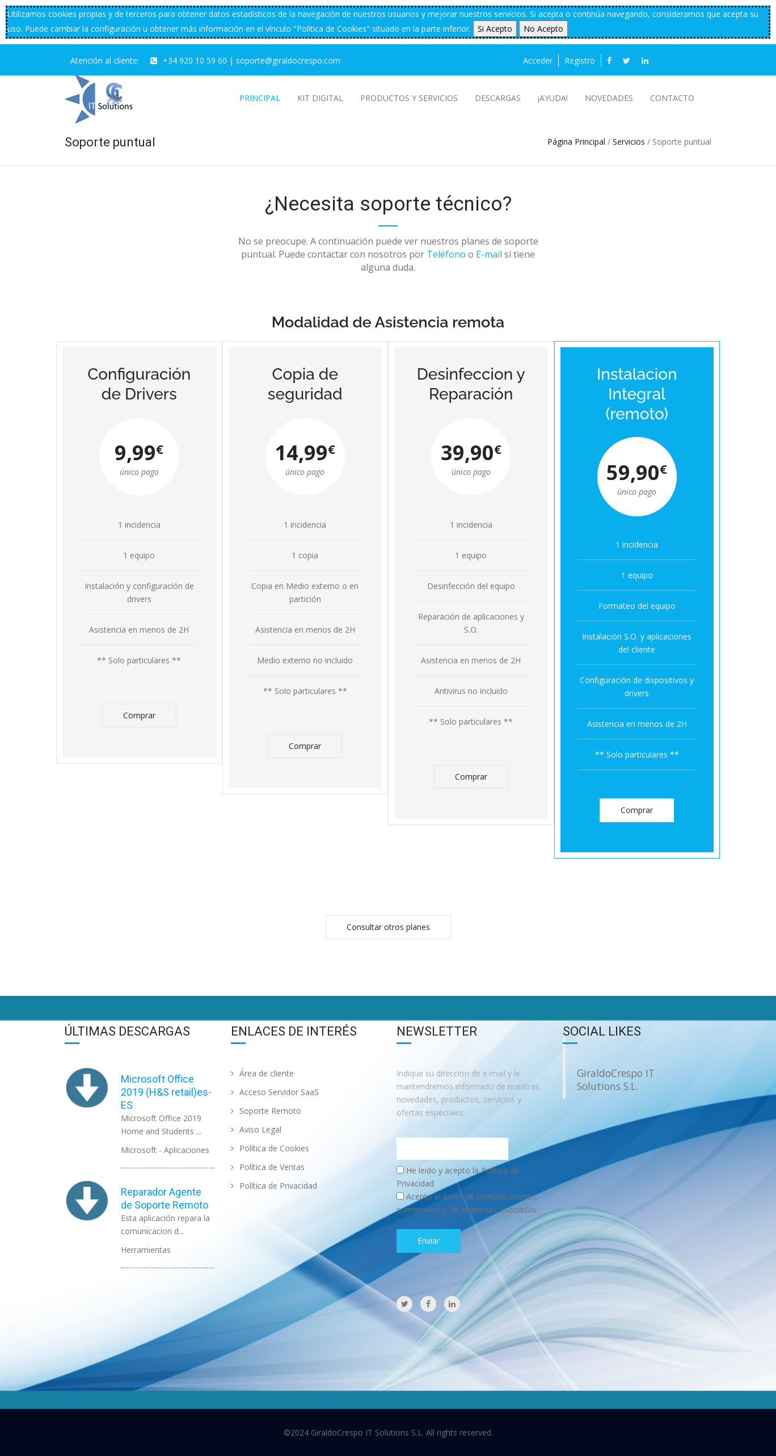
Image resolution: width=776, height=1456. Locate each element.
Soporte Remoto (266, 1110)
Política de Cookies (270, 1148)
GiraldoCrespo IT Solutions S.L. (616, 1079)
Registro (579, 60)
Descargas (498, 97)
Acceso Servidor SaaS (275, 1092)
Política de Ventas (268, 1167)
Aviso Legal (256, 1129)
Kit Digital (320, 97)
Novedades (609, 97)
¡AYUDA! (553, 97)
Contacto (672, 97)
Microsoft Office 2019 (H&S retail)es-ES (166, 1092)
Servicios (629, 141)
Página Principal (576, 141)
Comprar (139, 715)
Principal (259, 97)
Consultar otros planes (388, 926)
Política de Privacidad (274, 1185)
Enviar (428, 1240)
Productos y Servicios (409, 97)
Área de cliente (262, 1073)
